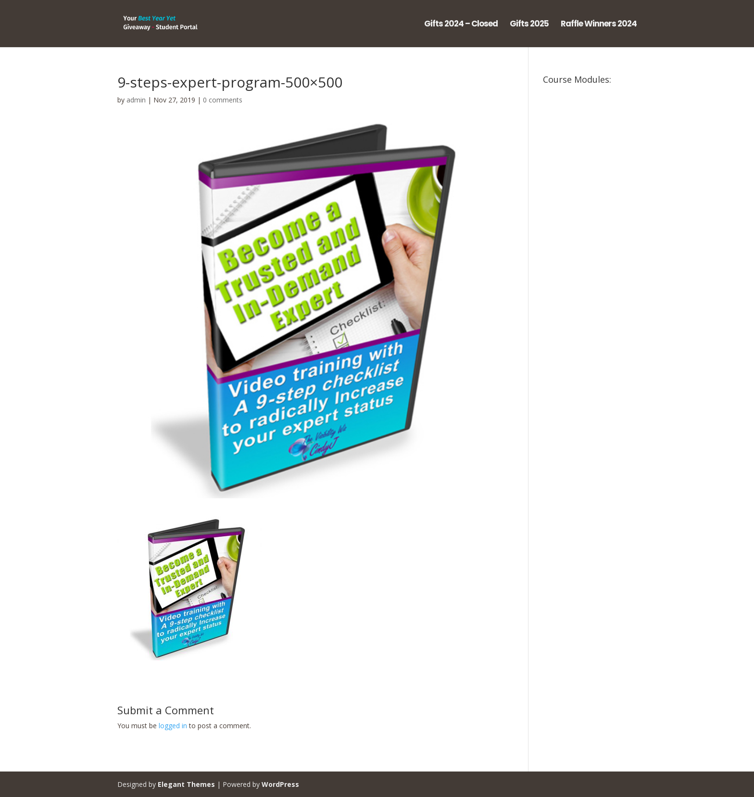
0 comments (222, 99)
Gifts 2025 (529, 24)
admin (136, 99)
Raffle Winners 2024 (599, 24)
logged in (173, 725)
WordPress (280, 784)
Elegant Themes (186, 784)
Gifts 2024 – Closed (461, 24)
